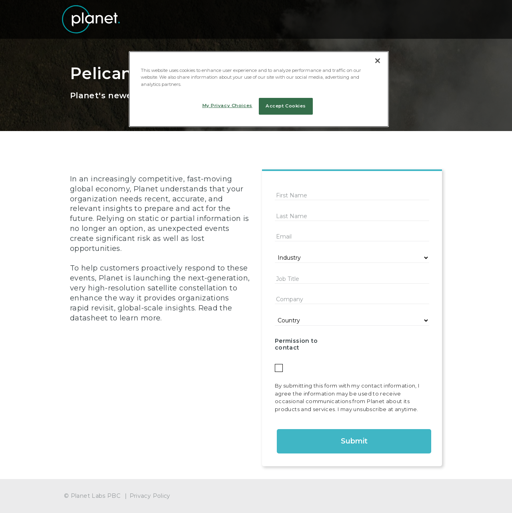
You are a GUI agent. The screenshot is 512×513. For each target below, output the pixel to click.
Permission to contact (296, 344)
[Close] (377, 61)
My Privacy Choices (227, 105)
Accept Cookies (286, 106)
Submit (354, 441)
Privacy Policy (150, 495)
